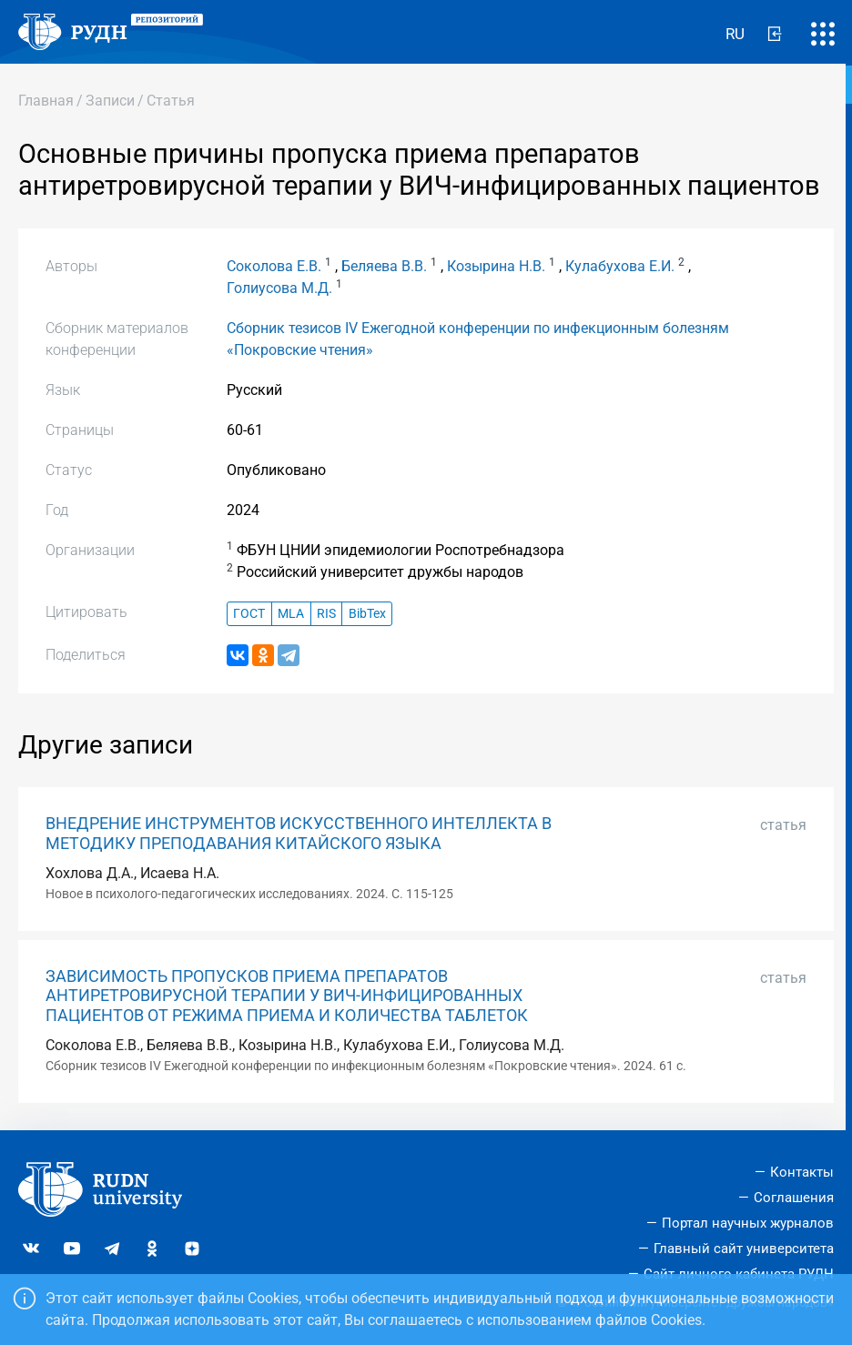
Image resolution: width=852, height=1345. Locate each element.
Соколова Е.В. (274, 266)
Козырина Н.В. (496, 266)
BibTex (367, 614)
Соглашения (794, 1197)
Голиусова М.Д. (279, 288)
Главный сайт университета (744, 1248)
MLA (291, 614)
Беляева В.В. (384, 266)
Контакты (802, 1172)
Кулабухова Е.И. (619, 266)
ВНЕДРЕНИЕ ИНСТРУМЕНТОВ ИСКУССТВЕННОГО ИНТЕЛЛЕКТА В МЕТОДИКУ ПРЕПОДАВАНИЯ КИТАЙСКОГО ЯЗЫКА (299, 833)
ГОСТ (249, 614)
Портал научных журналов (748, 1223)
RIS (326, 614)
